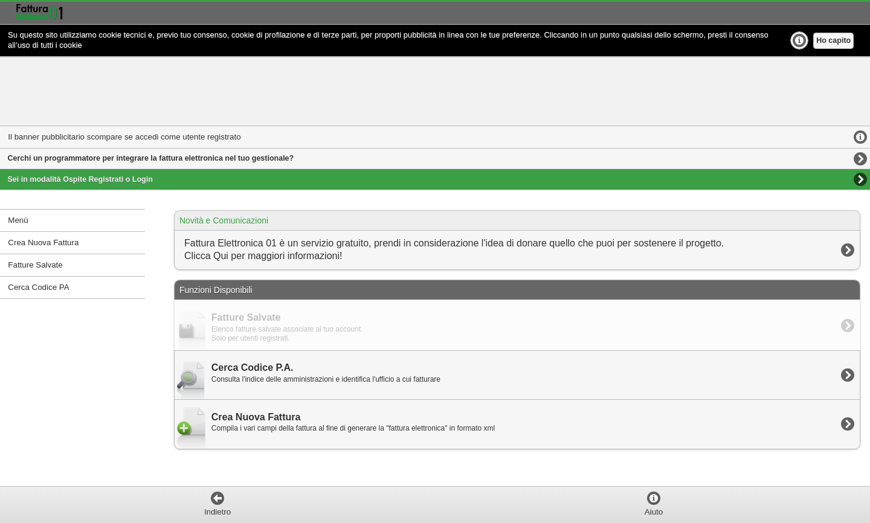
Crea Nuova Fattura (43, 242)
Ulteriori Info (799, 40)
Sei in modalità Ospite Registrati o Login (80, 179)
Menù (18, 220)
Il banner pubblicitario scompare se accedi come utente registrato (124, 136)
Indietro (217, 511)
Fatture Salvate (35, 264)
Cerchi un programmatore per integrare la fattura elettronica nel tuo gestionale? (151, 158)
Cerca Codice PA (38, 287)
